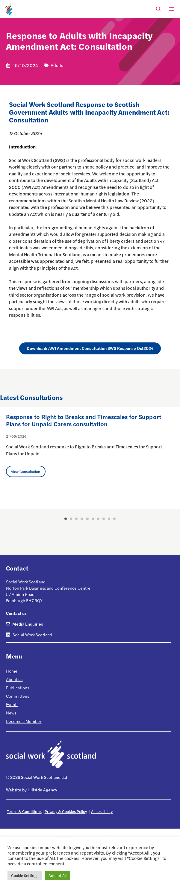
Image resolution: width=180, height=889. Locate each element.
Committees (17, 696)
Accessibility (102, 811)
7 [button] (98, 519)
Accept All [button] (57, 875)
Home (11, 671)
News (11, 713)
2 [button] (71, 519)
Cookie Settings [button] (24, 875)
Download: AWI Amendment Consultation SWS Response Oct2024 (90, 348)
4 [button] (82, 519)
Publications (17, 688)
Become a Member (23, 721)
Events (12, 704)
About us (14, 679)
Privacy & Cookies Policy (66, 811)
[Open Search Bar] (158, 9)
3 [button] (76, 519)
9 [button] (109, 519)
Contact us (16, 613)
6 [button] (93, 519)
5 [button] (87, 519)
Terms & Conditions (24, 811)
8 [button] (103, 519)
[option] (90, 458)
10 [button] (114, 519)
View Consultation (25, 471)
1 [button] (65, 519)
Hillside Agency (42, 790)
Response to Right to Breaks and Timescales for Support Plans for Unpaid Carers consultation (83, 420)
